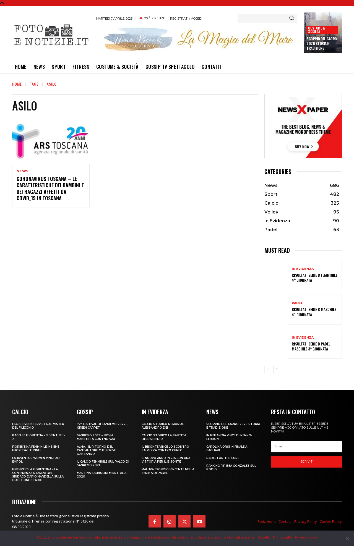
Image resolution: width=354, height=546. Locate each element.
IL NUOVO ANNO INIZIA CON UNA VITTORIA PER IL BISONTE (166, 459)
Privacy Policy (305, 521)
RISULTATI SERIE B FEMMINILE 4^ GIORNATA (314, 277)
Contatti (284, 521)
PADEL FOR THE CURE (222, 458)
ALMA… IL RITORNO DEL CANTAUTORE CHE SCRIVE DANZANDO (96, 450)
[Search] (291, 18)
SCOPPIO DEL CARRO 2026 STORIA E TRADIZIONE (321, 43)
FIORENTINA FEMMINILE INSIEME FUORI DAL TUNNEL (35, 448)
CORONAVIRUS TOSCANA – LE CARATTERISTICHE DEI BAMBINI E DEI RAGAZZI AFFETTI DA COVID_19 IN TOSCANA (50, 188)
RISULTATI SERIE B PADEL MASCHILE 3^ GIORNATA (311, 346)
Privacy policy (306, 537)
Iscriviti (306, 461)
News (22, 171)
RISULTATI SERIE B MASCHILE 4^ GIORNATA (314, 311)
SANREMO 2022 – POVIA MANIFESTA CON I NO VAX (96, 437)
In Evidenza (303, 268)
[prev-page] (267, 369)
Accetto (264, 537)
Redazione (266, 521)
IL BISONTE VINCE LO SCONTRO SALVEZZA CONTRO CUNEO (165, 448)
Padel (297, 303)
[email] (306, 446)
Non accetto (282, 537)
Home (17, 84)
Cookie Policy (331, 521)
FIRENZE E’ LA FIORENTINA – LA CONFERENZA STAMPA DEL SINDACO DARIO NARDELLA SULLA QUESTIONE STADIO (38, 475)
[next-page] (276, 369)
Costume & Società (316, 30)
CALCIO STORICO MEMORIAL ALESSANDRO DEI (163, 425)
